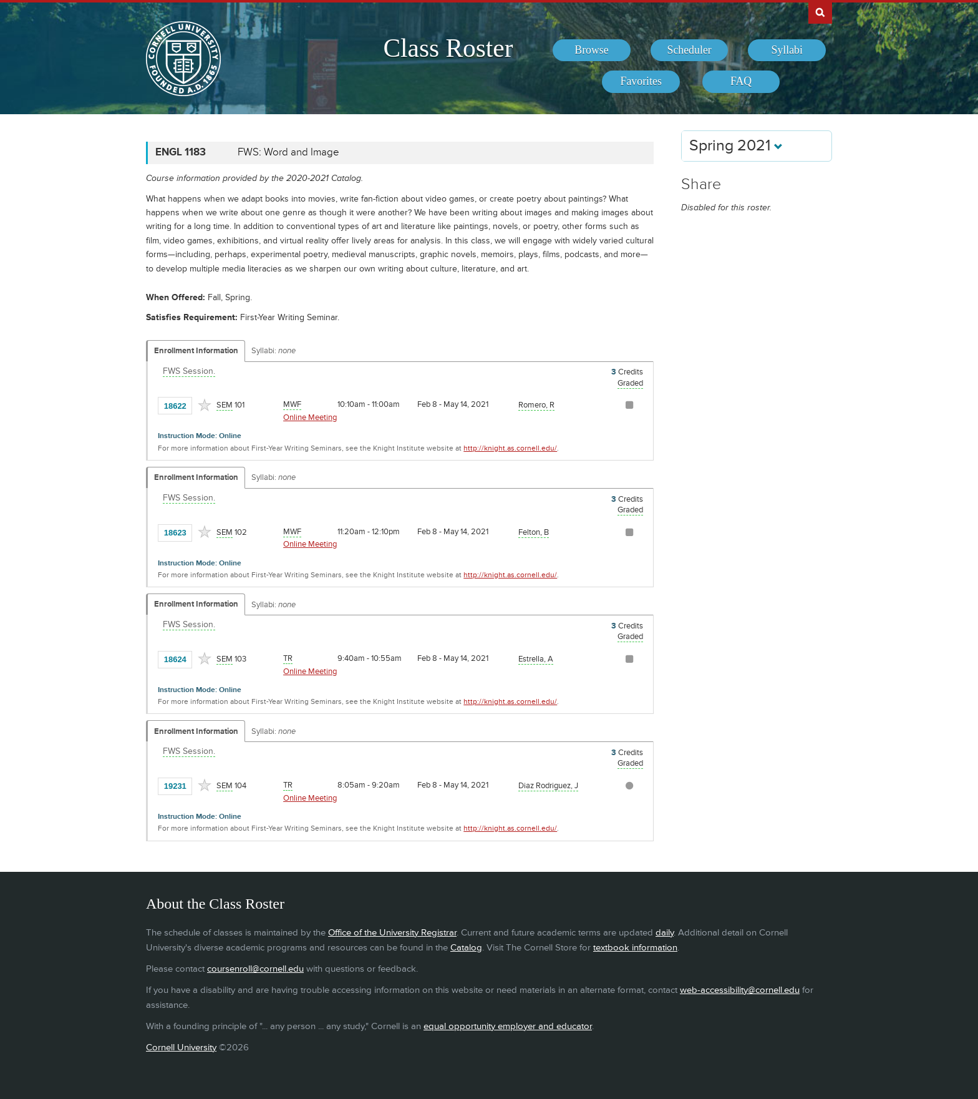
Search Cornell (820, 12)
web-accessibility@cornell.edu (740, 990)
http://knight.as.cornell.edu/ (510, 448)
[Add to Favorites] (204, 405)
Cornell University (181, 1047)
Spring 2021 (736, 145)
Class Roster (448, 48)
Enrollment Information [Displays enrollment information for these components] (196, 351)
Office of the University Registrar (392, 933)
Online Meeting (310, 418)
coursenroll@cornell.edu (255, 969)
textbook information (635, 948)
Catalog (466, 948)
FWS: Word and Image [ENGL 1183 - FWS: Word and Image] (288, 152)
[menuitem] (592, 50)
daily (665, 933)
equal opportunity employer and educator (508, 1026)
